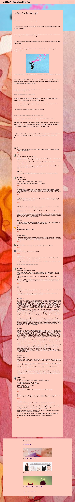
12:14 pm (24, 298)
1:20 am (23, 244)
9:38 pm (24, 187)
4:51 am (22, 250)
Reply (18, 152)
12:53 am (21, 233)
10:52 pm (21, 220)
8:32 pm (23, 177)
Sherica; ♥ (19, 377)
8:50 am (23, 268)
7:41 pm (23, 154)
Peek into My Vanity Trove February (30, 458)
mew (18, 233)
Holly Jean (19, 154)
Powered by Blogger (37, 497)
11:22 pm (21, 227)
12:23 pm (24, 328)
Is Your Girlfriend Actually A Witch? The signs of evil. (33, 486)
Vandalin (19, 250)
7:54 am (24, 401)
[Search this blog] (68, 2)
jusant (40, 500)
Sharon (18, 147)
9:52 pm (22, 205)
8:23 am (23, 256)
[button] (14, 17)
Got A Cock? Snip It (27, 444)
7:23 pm (22, 147)
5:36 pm (24, 355)
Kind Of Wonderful (27, 472)
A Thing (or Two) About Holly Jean (16, 2)
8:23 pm (20, 171)
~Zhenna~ (19, 244)
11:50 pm (23, 377)
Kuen (18, 227)
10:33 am (21, 286)
